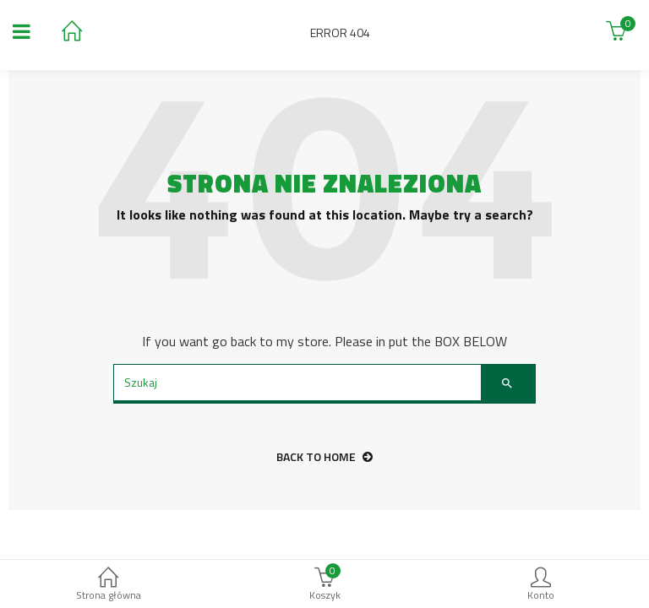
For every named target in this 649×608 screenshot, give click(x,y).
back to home (324, 456)
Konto (541, 586)
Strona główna (108, 586)
